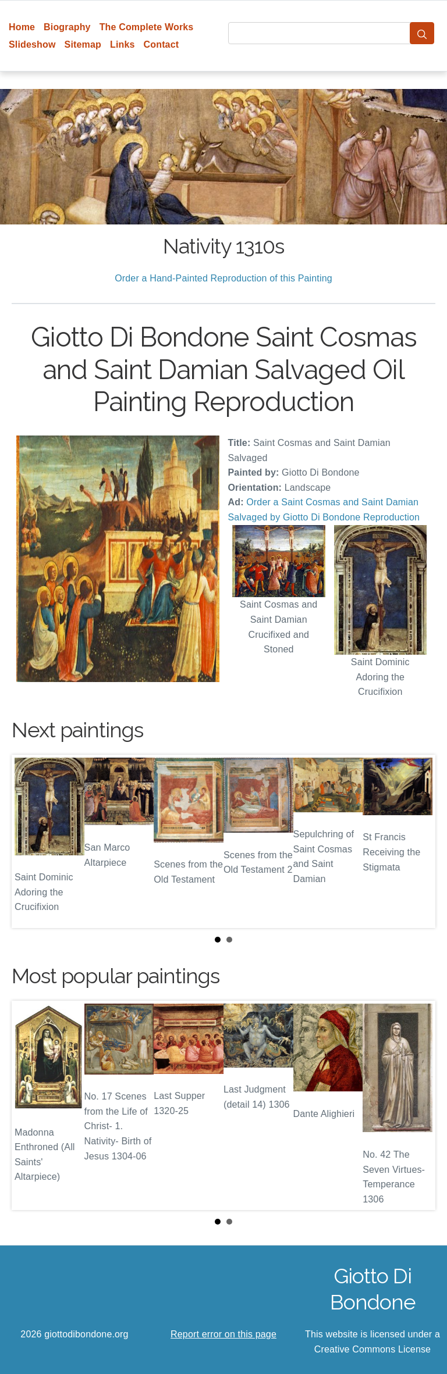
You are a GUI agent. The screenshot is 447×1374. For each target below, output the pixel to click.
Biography (67, 27)
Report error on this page (223, 1334)
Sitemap (83, 44)
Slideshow (32, 44)
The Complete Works (147, 27)
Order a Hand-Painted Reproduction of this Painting (223, 278)
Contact (161, 44)
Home (22, 27)
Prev (29, 841)
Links (122, 44)
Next (417, 841)
